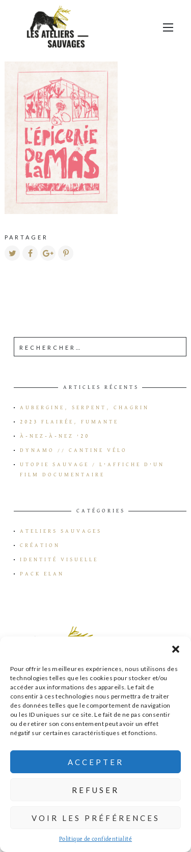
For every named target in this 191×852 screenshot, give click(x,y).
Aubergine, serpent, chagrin (84, 407)
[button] (176, 649)
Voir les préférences (96, 818)
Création (40, 545)
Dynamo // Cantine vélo (73, 450)
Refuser (95, 790)
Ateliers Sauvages (61, 531)
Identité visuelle (59, 559)
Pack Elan (42, 573)
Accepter (96, 762)
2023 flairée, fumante (69, 421)
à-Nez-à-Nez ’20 (55, 436)
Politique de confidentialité (95, 839)
